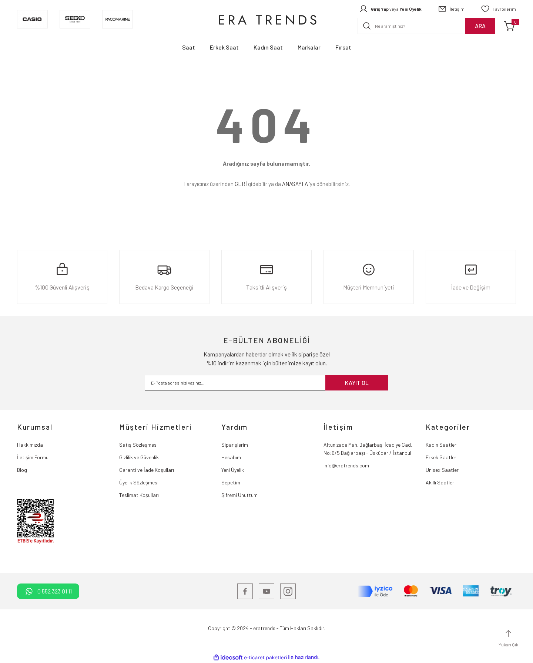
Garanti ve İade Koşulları (146, 470)
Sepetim (230, 482)
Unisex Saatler (442, 470)
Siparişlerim (234, 445)
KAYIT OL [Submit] (357, 382)
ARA (480, 25)
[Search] (426, 26)
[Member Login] (390, 8)
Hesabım (231, 457)
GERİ (241, 183)
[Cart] (510, 26)
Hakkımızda (30, 445)
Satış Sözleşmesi (138, 445)
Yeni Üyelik (232, 470)
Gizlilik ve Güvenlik (139, 457)
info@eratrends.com (346, 465)
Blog (22, 470)
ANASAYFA (295, 183)
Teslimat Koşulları (139, 495)
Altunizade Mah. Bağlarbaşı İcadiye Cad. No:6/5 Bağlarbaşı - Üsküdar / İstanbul (368, 449)
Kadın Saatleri (441, 445)
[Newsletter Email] (266, 382)
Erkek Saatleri (441, 457)
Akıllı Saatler (440, 482)
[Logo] (266, 19)
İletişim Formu (32, 457)
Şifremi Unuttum (239, 495)
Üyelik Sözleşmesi (138, 482)
